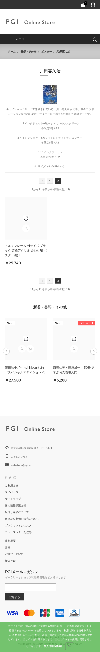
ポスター (46, 51)
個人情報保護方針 (15, 505)
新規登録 (10, 560)
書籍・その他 (28, 51)
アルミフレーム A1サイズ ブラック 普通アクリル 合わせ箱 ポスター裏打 (26, 250)
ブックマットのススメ (18, 525)
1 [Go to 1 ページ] (50, 181)
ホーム (12, 51)
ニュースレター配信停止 (19, 532)
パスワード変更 (14, 554)
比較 (7, 547)
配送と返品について (17, 512)
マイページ (11, 492)
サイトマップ (13, 498)
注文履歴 (10, 540)
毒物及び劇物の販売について (22, 518)
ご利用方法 (11, 485)
